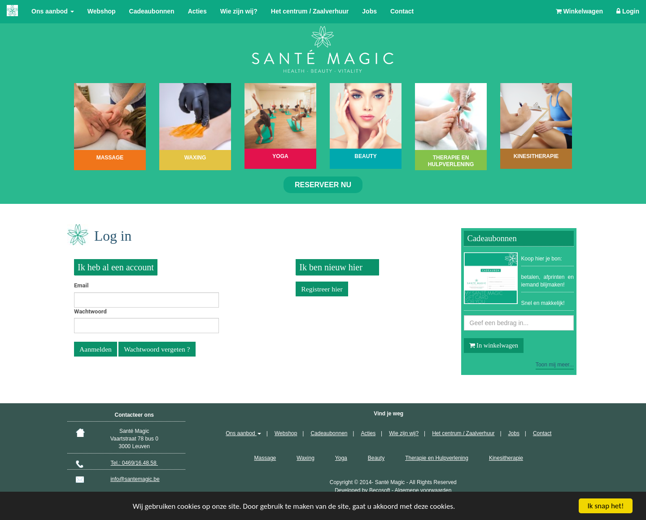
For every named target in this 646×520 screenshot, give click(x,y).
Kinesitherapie (506, 458)
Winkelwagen (579, 11)
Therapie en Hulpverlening (436, 458)
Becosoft (379, 490)
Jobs (369, 11)
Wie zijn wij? (239, 11)
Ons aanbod (52, 11)
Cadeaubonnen (152, 11)
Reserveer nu (323, 185)
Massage (265, 458)
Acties (197, 11)
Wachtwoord (90, 311)
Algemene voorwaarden (423, 490)
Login (627, 11)
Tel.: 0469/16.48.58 (134, 463)
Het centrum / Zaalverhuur (310, 11)
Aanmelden (95, 349)
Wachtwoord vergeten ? (157, 349)
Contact (402, 11)
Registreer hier (321, 289)
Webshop (101, 11)
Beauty (376, 458)
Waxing (305, 458)
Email (81, 285)
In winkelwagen (493, 345)
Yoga (341, 458)
